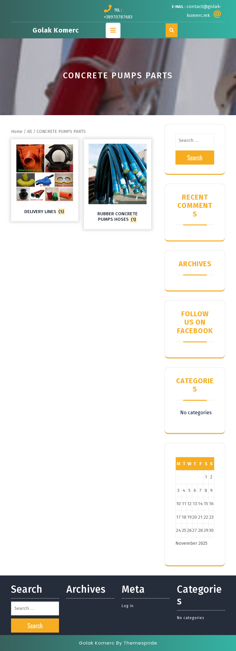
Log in (128, 606)
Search (195, 157)
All (29, 131)
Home (16, 131)
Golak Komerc (56, 30)
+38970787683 (118, 17)
